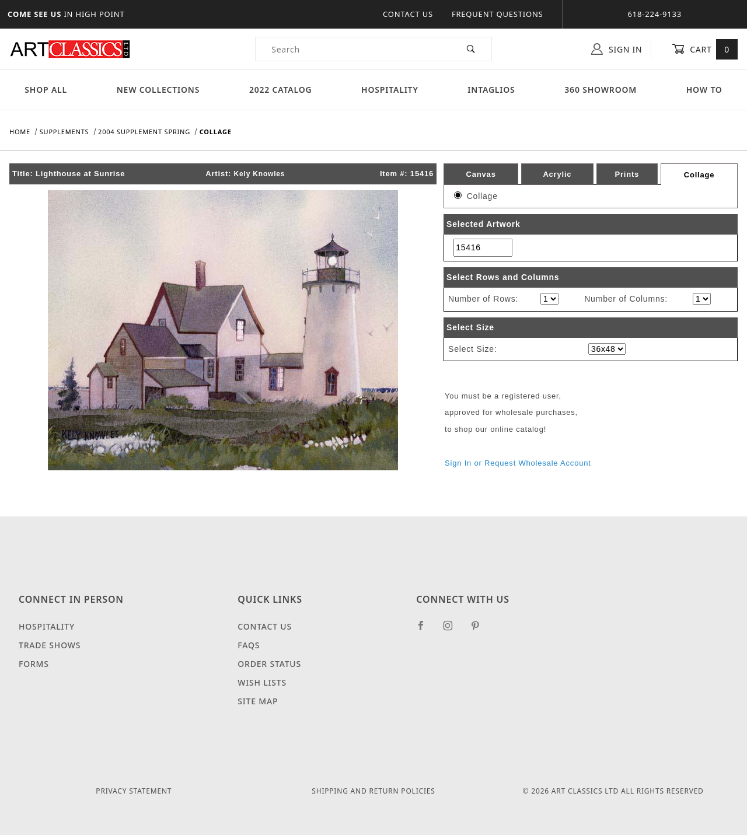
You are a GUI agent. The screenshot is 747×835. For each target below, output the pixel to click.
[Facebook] (425, 630)
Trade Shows (50, 645)
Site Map (258, 701)
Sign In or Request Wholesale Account (518, 463)
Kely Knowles (259, 174)
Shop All (46, 89)
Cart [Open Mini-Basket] (705, 49)
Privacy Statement (134, 791)
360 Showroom (600, 89)
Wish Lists (262, 682)
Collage (699, 174)
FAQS (249, 645)
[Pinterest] (480, 630)
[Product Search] (353, 49)
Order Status (269, 663)
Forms (34, 663)
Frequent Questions (497, 14)
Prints (627, 174)
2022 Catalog (280, 89)
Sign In (616, 49)
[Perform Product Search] (471, 49)
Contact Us (408, 14)
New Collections (158, 89)
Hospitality (389, 89)
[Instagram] (453, 630)
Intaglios (491, 89)
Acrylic (557, 174)
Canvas (481, 174)
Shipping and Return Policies (373, 791)
